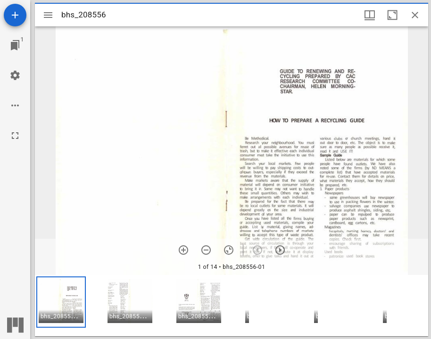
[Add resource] (15, 15)
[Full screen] (15, 135)
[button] (61, 302)
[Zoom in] (183, 250)
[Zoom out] (206, 250)
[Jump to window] (15, 45)
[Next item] (280, 250)
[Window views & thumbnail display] (369, 15)
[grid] (231, 305)
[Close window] (415, 15)
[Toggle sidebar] (48, 15)
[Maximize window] (392, 15)
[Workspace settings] (15, 75)
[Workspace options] (15, 105)
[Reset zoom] (228, 250)
